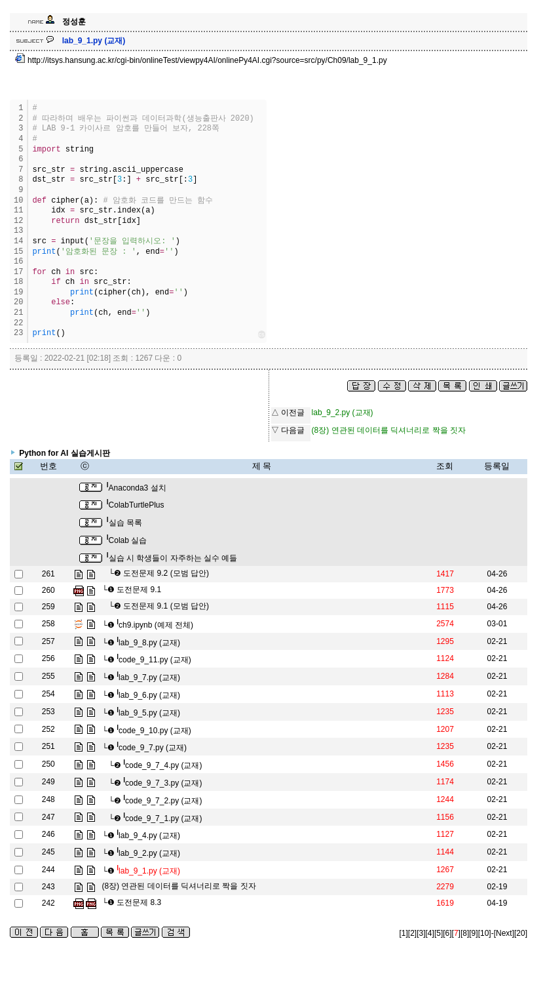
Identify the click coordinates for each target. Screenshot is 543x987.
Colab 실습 (127, 540)
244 (48, 869)
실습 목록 (124, 522)
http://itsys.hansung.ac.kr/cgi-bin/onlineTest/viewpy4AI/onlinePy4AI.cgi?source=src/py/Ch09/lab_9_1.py (201, 60)
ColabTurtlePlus (135, 505)
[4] (430, 933)
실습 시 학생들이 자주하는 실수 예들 (172, 558)
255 (48, 676)
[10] (484, 933)
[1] (404, 933)
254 (48, 693)
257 (48, 641)
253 (48, 711)
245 (48, 851)
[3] (421, 933)
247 (48, 817)
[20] (520, 933)
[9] (473, 933)
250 (48, 764)
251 (48, 746)
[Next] (504, 933)
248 (48, 799)
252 (48, 729)
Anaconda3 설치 (136, 488)
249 (48, 781)
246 (48, 834)
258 (48, 623)
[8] (464, 933)
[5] (438, 933)
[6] (447, 933)
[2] (412, 933)
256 (48, 658)
